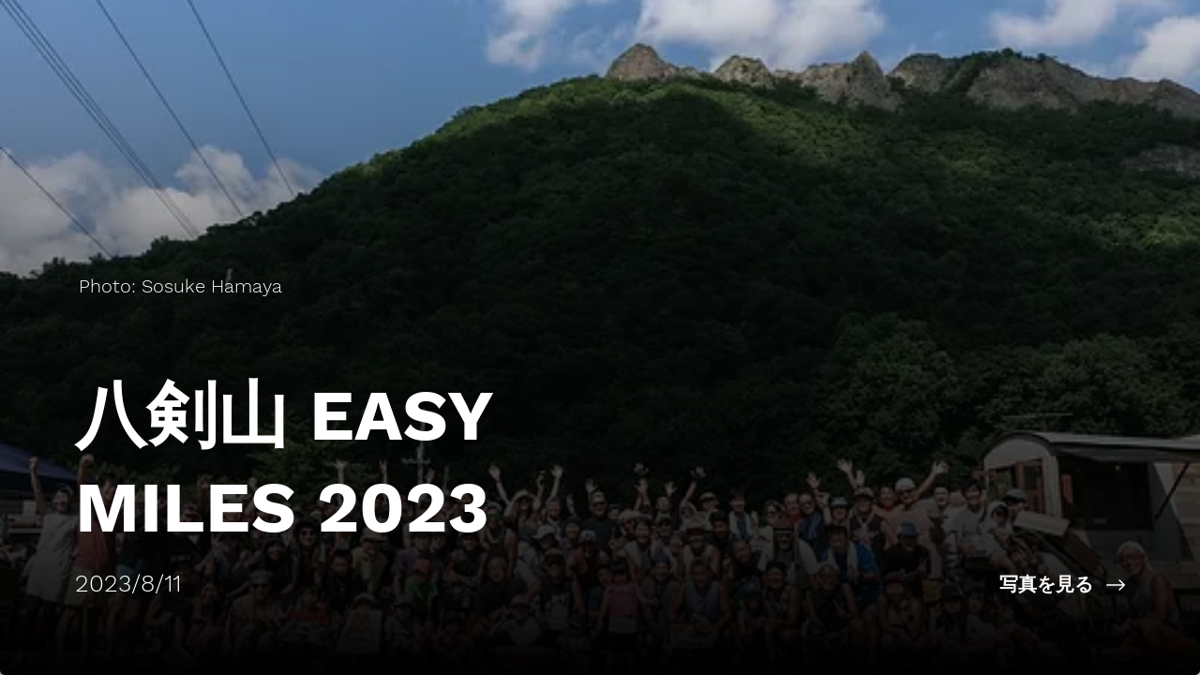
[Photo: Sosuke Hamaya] (182, 286)
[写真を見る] (900, 585)
